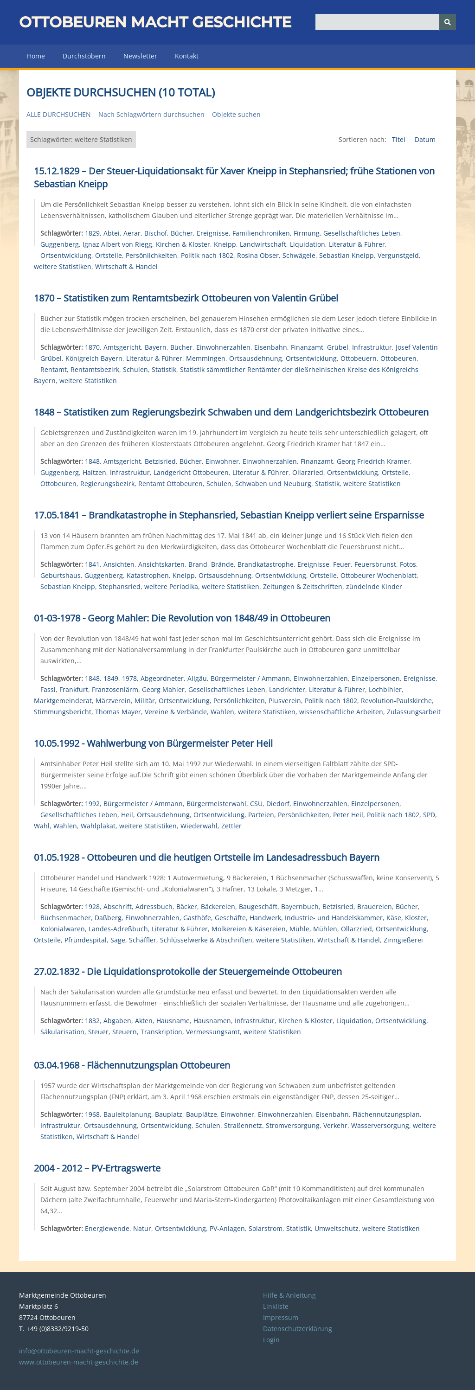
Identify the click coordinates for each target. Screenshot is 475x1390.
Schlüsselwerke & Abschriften (206, 939)
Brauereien (374, 906)
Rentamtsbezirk (95, 369)
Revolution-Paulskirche (396, 700)
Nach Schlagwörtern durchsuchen (151, 114)
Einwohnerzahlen (223, 347)
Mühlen (325, 928)
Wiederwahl (199, 825)
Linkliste (276, 1306)
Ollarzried (307, 472)
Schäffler (142, 939)
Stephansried (120, 586)
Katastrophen (148, 575)
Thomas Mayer (118, 711)
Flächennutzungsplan (386, 1114)
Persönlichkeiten (151, 255)
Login (271, 1339)
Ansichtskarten (161, 564)
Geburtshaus (60, 575)
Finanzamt (307, 347)
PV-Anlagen (227, 1228)
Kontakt (187, 55)
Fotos (408, 564)
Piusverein (285, 700)
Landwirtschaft (263, 244)
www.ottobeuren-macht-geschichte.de (78, 1362)
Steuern (124, 1031)
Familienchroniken (261, 233)
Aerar (132, 233)
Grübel (337, 347)
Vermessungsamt (213, 1031)
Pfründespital (85, 939)
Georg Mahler (163, 689)
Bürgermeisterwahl (216, 803)
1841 (92, 564)
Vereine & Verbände (176, 711)
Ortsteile (108, 255)
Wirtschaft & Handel (126, 266)
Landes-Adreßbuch (118, 928)
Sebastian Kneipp (346, 255)
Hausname (173, 1020)
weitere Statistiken (62, 266)
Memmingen (205, 358)
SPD (429, 814)
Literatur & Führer (357, 244)
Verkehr (335, 1125)
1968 (92, 1114)
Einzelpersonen (376, 678)
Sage (117, 939)
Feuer (342, 564)
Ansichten (119, 564)
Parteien (261, 814)
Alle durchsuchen (58, 114)
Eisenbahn (270, 347)
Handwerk (265, 917)
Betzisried (160, 461)
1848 (92, 461)
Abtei (111, 233)
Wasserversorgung (380, 1125)
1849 (110, 678)
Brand (197, 564)
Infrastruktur (372, 347)
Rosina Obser (258, 255)
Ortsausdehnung (255, 358)
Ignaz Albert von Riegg (117, 244)
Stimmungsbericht (62, 711)
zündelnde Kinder (374, 586)
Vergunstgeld (398, 255)
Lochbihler (385, 689)
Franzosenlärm (115, 689)
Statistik (164, 369)
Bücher (182, 233)
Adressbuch (154, 906)
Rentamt (53, 369)
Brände (222, 564)
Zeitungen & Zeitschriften (302, 586)
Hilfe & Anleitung (289, 1295)
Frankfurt (73, 689)
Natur (142, 1228)
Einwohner (222, 461)
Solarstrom (265, 1228)
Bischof (155, 233)
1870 (92, 347)
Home (36, 55)
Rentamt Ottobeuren (170, 483)
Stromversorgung (293, 1125)
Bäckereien (218, 906)
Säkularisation (62, 1031)
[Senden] (447, 22)
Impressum (280, 1317)
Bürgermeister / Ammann (250, 678)
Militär (145, 700)
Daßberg (108, 917)
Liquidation (307, 244)
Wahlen (222, 711)
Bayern (156, 347)
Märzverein (113, 700)
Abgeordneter (162, 678)
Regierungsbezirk (107, 483)
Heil (127, 814)
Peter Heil (348, 814)
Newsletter (140, 55)
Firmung (307, 233)
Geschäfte (230, 917)
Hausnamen (212, 1020)
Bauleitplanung (127, 1114)
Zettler (231, 825)
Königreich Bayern (93, 358)
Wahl (42, 825)
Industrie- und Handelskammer (334, 917)
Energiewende (107, 1228)
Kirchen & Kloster (183, 244)
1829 (92, 233)
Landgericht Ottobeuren (191, 472)
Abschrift (117, 906)
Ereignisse (213, 233)
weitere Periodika (171, 586)
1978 (129, 678)
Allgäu (197, 678)
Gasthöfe (197, 917)
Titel (399, 139)
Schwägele (298, 255)
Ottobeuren (398, 358)
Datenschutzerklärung (297, 1328)
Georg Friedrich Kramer (373, 461)
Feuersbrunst (375, 564)
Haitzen (94, 472)
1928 (92, 906)
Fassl (48, 689)
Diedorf (277, 803)
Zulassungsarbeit (414, 711)
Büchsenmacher (65, 917)
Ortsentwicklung (65, 255)
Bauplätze (201, 1114)
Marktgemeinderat (63, 700)
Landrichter (287, 689)
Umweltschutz (337, 1228)
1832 (92, 1020)
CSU (256, 803)
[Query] (385, 22)
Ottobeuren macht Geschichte (155, 22)
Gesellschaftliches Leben (361, 233)
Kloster (416, 917)
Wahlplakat (98, 825)
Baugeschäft (258, 906)
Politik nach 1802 (207, 255)
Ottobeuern (358, 358)
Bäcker (186, 906)
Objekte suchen (236, 114)
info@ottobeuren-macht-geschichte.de (79, 1350)
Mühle (299, 928)
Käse (393, 917)
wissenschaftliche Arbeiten (341, 711)
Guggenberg (59, 244)
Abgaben (117, 1020)
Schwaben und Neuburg (273, 483)
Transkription (161, 1031)
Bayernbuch (300, 906)
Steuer (98, 1031)
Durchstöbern (84, 55)
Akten (144, 1020)
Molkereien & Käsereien (249, 928)
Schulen (135, 369)
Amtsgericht (122, 347)
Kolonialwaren (62, 928)
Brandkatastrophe (266, 564)
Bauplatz (168, 1114)
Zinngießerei (403, 939)
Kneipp (225, 244)
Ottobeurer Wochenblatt (378, 575)
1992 (92, 803)
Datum (425, 139)
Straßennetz (243, 1125)
